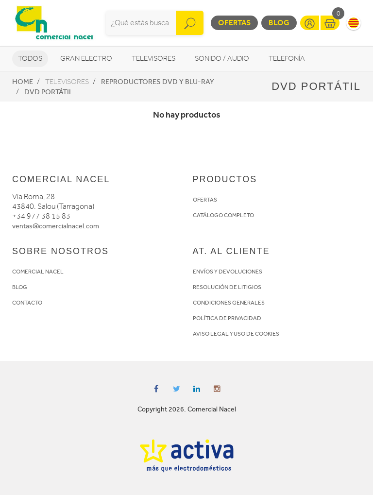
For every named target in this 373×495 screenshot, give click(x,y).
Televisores (153, 58)
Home (22, 81)
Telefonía (287, 58)
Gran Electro (86, 58)
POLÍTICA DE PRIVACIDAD (227, 318)
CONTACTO (27, 302)
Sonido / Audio (222, 58)
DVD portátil (48, 91)
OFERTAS (205, 199)
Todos (30, 58)
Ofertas (234, 22)
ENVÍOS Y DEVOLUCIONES (227, 271)
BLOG (19, 287)
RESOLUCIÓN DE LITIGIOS (227, 287)
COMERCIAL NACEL (38, 271)
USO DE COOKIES (256, 333)
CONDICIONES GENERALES (229, 302)
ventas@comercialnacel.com (55, 226)
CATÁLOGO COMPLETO (223, 215)
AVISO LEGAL (211, 333)
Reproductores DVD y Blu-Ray (157, 81)
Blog (279, 22)
